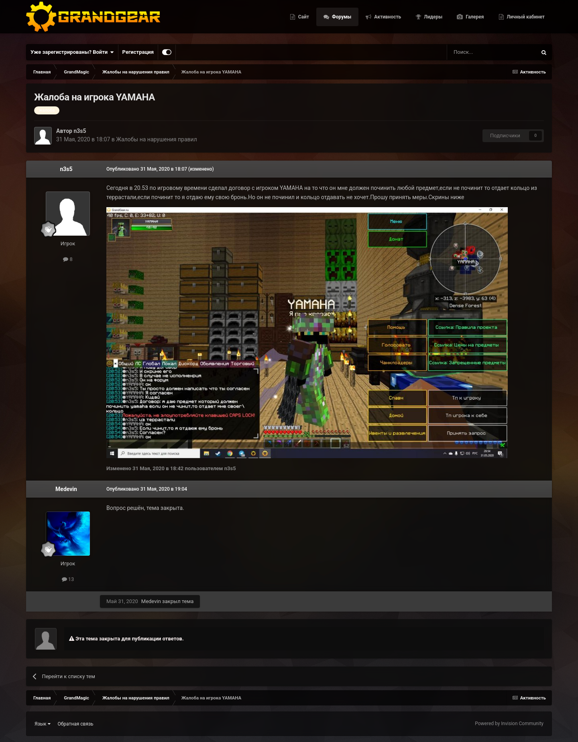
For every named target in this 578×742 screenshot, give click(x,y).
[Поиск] (473, 52)
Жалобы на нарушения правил (156, 139)
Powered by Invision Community (509, 723)
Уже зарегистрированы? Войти (72, 52)
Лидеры (432, 20)
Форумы (341, 20)
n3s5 (79, 131)
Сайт (303, 20)
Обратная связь (76, 724)
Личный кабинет (525, 20)
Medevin (66, 489)
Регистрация (138, 52)
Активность (387, 20)
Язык (43, 724)
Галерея (474, 20)
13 (68, 579)
